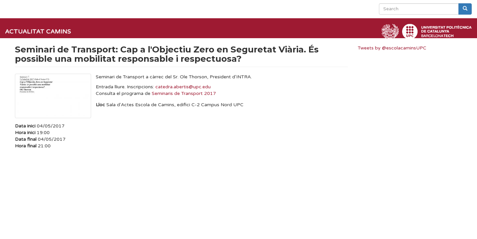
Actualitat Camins (38, 31)
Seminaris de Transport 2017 (184, 93)
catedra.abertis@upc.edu (183, 87)
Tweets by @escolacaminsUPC (392, 48)
